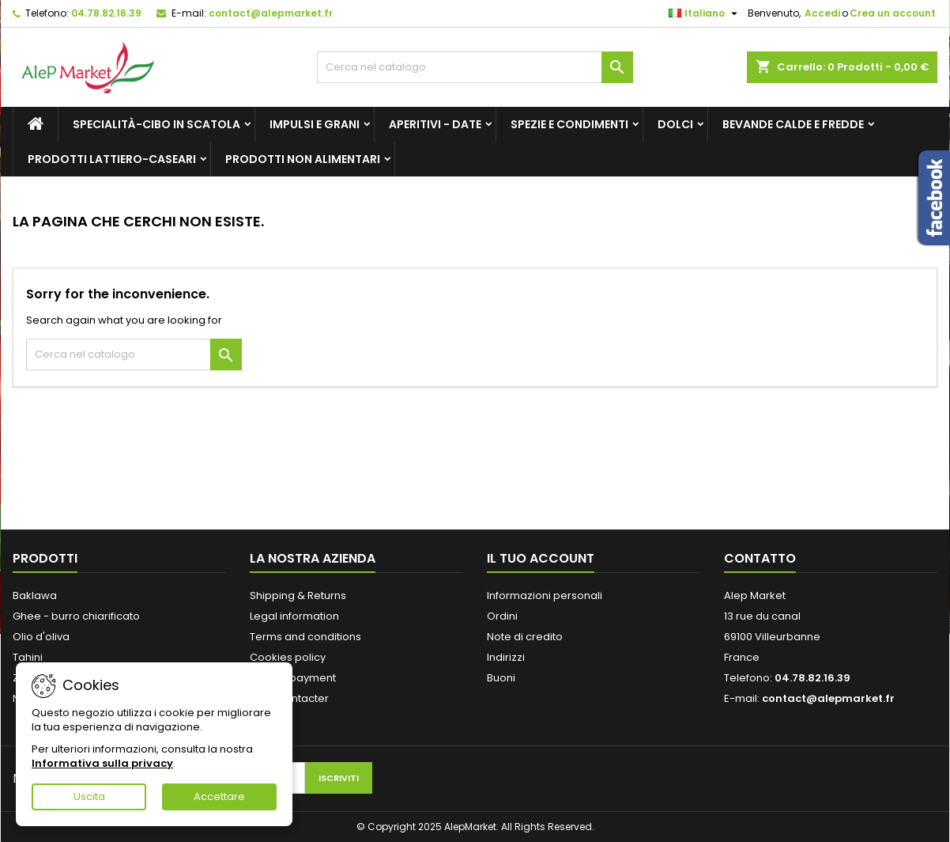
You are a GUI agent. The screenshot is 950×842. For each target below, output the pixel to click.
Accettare (219, 796)
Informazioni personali (544, 595)
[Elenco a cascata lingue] (705, 13)
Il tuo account (540, 558)
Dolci (675, 124)
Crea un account (893, 13)
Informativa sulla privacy (102, 763)
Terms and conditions (305, 636)
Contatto (760, 558)
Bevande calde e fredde (793, 124)
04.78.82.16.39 (106, 13)
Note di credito (525, 636)
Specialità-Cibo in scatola (156, 124)
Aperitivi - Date (435, 124)
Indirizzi (506, 657)
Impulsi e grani (315, 124)
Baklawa (35, 595)
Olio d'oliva (41, 636)
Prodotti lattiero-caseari (112, 159)
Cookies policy (288, 657)
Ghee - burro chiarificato (76, 616)
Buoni (501, 677)
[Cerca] (475, 67)
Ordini (502, 616)
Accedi (822, 13)
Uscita (89, 796)
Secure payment (293, 677)
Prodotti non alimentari (302, 159)
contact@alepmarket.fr (271, 13)
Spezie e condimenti (569, 124)
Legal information (294, 616)
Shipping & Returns (298, 595)
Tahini (28, 657)
